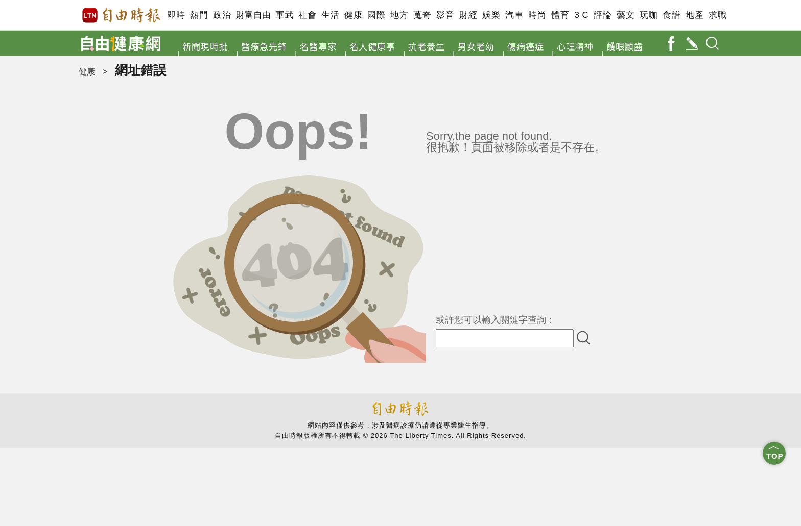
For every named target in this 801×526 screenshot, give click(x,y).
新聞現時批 (205, 46)
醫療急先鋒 (264, 46)
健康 (353, 15)
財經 (468, 15)
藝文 (625, 15)
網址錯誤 (140, 70)
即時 (176, 15)
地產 (694, 15)
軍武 (284, 15)
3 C (581, 15)
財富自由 (253, 15)
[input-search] (505, 338)
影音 (445, 15)
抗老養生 (426, 46)
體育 (560, 15)
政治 (222, 15)
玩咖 (648, 15)
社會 (307, 15)
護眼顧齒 (624, 46)
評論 (602, 15)
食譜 (671, 15)
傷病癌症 (525, 46)
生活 (330, 15)
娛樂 (491, 15)
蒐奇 (422, 15)
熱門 (199, 15)
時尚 (537, 15)
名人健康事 (372, 46)
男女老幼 (476, 46)
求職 (717, 15)
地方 (399, 15)
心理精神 (575, 46)
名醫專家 (318, 46)
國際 (376, 15)
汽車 (514, 15)
